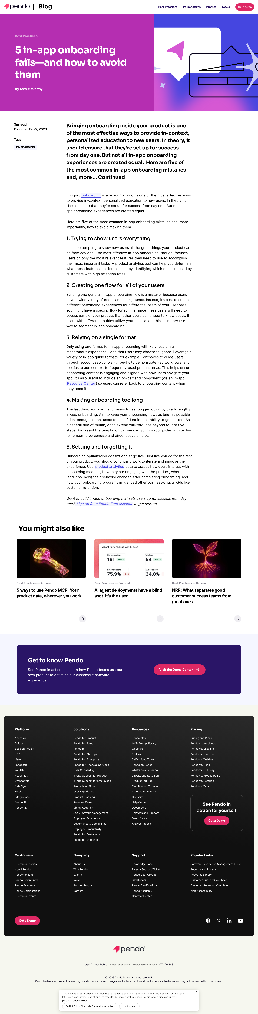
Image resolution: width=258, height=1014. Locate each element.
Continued (111, 177)
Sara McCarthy (31, 89)
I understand (129, 1006)
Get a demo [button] (245, 6)
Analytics (20, 738)
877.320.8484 (166, 964)
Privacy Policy (99, 964)
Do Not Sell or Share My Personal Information (90, 1006)
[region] (129, 1000)
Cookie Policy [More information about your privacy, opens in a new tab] (80, 1000)
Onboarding (25, 147)
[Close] (196, 991)
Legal (86, 964)
